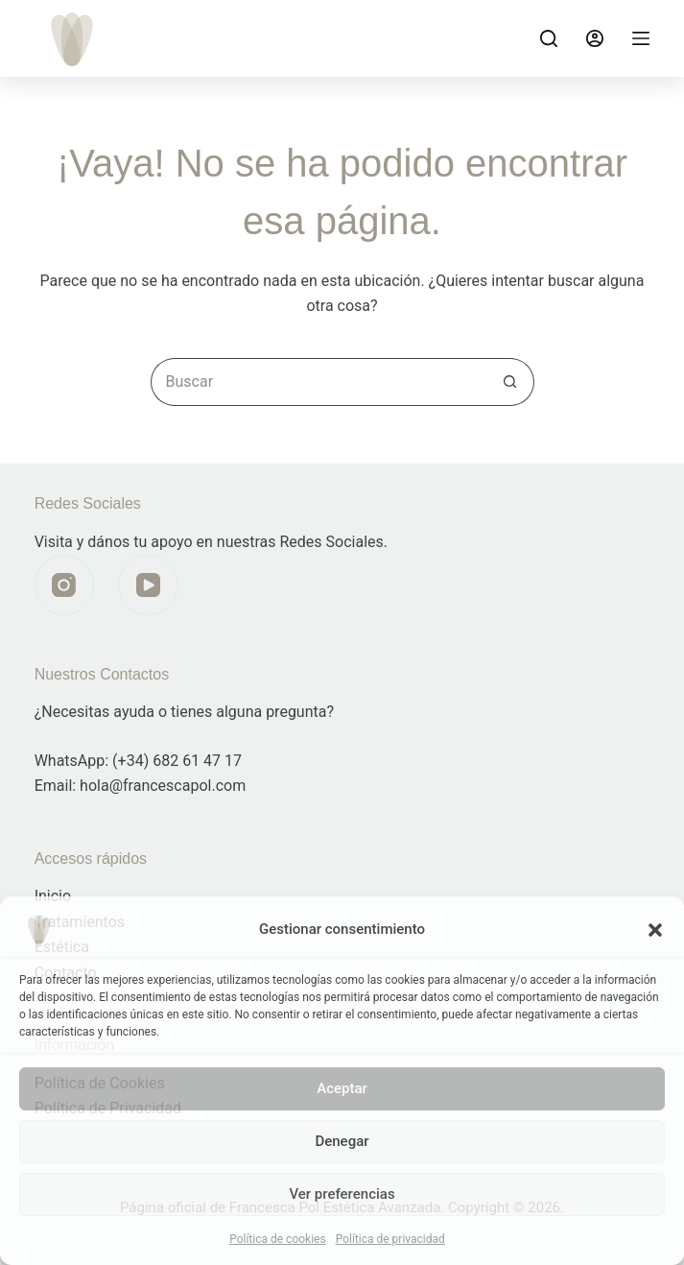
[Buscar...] (318, 382)
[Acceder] (594, 38)
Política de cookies (277, 1239)
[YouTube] (148, 585)
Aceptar (342, 1088)
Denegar (341, 1141)
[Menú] (640, 38)
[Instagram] (65, 585)
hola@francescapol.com (163, 785)
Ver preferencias (341, 1194)
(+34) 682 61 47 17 (177, 761)
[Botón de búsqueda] (510, 382)
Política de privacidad (390, 1239)
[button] (655, 930)
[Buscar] (548, 38)
